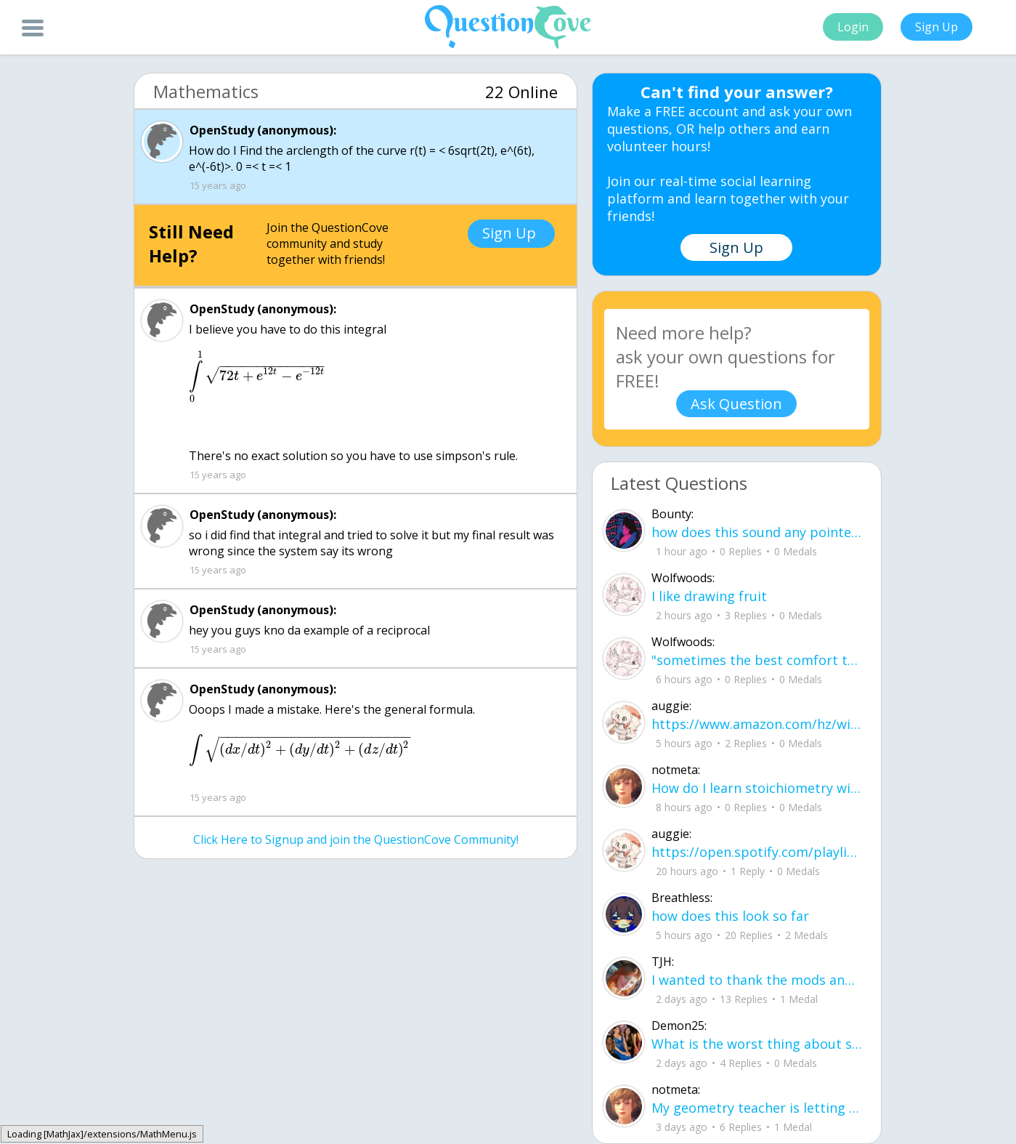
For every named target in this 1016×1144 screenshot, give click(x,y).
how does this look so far (730, 916)
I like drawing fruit (709, 596)
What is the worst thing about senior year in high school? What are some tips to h (757, 1043)
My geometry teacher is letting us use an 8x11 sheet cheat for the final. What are (757, 1107)
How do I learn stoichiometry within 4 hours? (757, 788)
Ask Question (736, 404)
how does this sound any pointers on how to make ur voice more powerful (757, 532)
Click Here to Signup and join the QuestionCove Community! (356, 839)
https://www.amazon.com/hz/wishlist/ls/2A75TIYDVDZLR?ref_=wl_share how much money (757, 724)
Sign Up (936, 27)
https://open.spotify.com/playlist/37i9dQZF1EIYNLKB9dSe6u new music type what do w (757, 852)
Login (853, 27)
